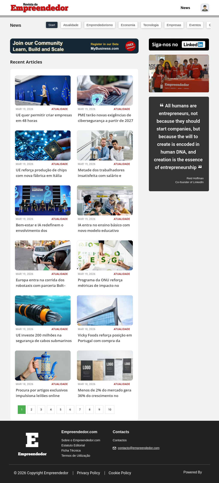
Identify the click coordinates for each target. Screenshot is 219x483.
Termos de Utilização (75, 455)
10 (109, 409)
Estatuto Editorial (73, 445)
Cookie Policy (120, 473)
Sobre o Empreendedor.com (80, 440)
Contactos (120, 440)
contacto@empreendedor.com (138, 448)
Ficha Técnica (71, 450)
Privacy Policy (88, 473)
